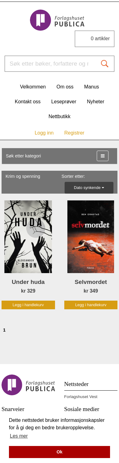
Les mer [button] (19, 436)
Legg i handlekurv (28, 304)
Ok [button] (59, 451)
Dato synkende (89, 187)
